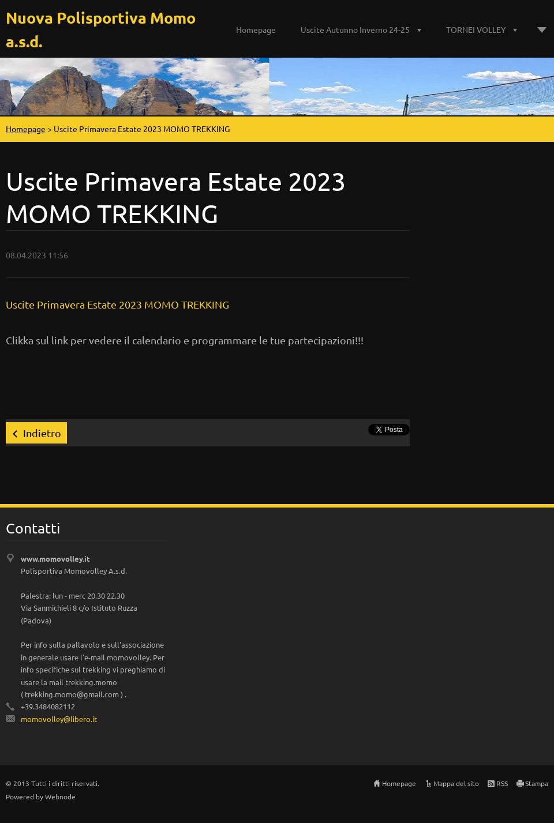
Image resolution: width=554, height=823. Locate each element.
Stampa (536, 783)
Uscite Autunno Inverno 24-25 (355, 29)
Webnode (60, 796)
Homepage (256, 29)
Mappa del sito (456, 783)
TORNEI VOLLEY (476, 29)
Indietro (42, 433)
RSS (502, 783)
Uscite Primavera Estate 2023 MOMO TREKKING (117, 304)
